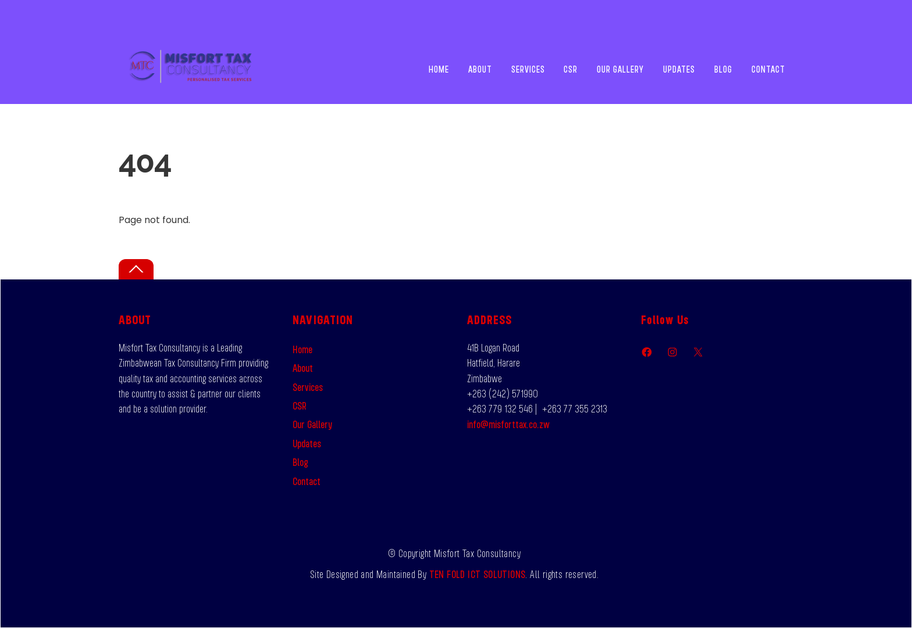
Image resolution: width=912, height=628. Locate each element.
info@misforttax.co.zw (508, 424)
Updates (679, 69)
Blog (723, 69)
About (480, 69)
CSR (571, 69)
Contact (768, 69)
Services (528, 69)
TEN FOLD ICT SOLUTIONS (477, 574)
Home (439, 69)
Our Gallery (620, 69)
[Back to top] (136, 269)
